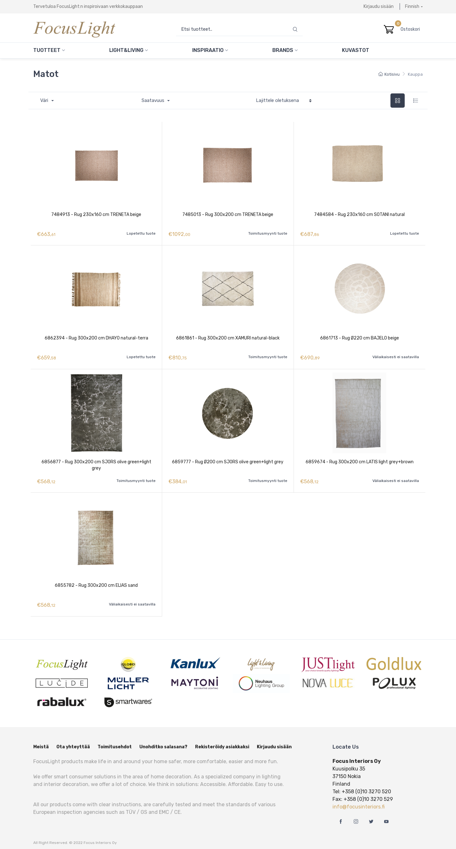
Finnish (412, 6)
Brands (285, 50)
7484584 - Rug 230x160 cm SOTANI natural (359, 214)
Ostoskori (412, 29)
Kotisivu (389, 74)
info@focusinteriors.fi (358, 803)
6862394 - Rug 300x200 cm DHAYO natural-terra (96, 337)
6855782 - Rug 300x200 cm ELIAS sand (96, 582)
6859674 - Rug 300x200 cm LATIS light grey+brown (360, 459)
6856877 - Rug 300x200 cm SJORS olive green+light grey (96, 463)
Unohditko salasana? (163, 742)
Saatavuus (154, 100)
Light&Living (128, 50)
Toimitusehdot (115, 742)
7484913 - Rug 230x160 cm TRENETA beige (96, 214)
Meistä (41, 742)
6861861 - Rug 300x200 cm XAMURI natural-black (228, 337)
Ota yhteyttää (73, 742)
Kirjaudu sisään (379, 6)
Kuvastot (355, 50)
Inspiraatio (210, 50)
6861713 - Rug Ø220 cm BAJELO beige (359, 337)
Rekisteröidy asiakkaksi (222, 742)
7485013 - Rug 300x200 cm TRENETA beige (227, 214)
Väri (44, 100)
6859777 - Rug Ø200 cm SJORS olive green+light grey (227, 459)
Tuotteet (49, 50)
